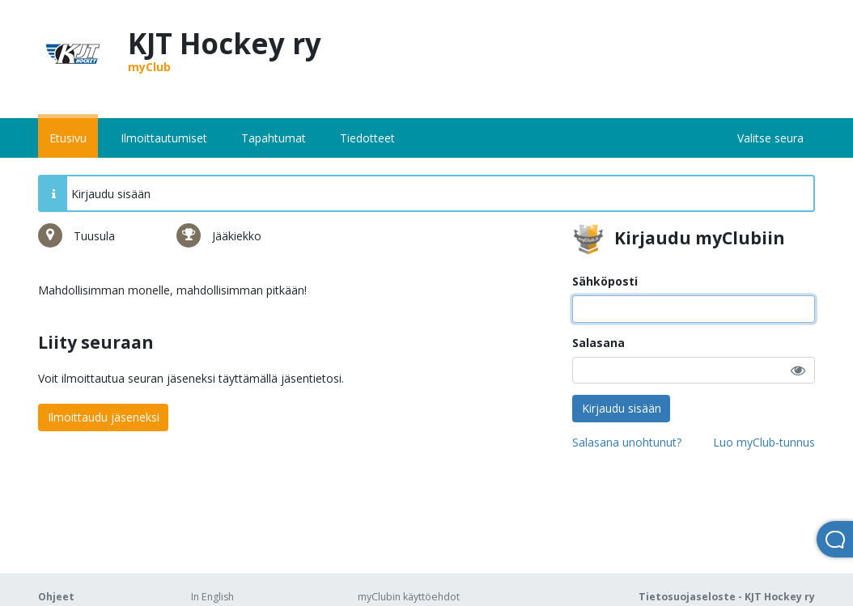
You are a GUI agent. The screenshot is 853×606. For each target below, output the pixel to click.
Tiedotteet (367, 138)
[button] (798, 370)
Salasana (598, 342)
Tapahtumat (273, 138)
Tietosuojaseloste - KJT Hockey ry (727, 597)
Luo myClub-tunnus (764, 442)
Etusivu (68, 138)
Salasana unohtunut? (626, 442)
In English (212, 597)
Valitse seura (770, 138)
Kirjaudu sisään (621, 408)
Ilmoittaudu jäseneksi (103, 417)
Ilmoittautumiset (164, 138)
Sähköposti (605, 281)
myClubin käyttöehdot (409, 597)
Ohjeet (56, 597)
